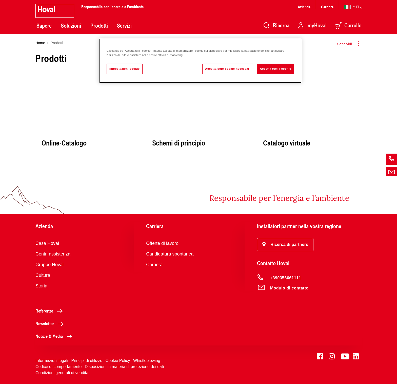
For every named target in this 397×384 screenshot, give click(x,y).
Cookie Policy (118, 360)
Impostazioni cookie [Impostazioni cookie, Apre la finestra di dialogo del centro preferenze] (124, 68)
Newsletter (50, 323)
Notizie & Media (55, 336)
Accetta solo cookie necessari (227, 68)
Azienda (304, 7)
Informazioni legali (51, 360)
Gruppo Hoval (49, 264)
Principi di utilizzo (86, 360)
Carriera (327, 7)
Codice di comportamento (58, 366)
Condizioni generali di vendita (61, 373)
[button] (285, 244)
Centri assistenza (52, 254)
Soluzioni (71, 25)
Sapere (44, 25)
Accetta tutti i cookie (275, 68)
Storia (41, 285)
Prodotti (99, 25)
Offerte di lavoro (162, 243)
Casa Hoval (47, 243)
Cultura (42, 275)
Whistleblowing (146, 360)
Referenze (50, 310)
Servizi (124, 25)
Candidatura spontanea (169, 254)
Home (40, 43)
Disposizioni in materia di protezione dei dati (124, 366)
